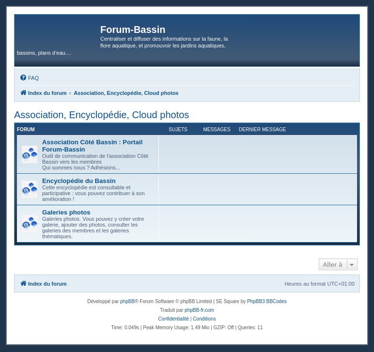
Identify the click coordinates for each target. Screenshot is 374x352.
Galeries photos (66, 212)
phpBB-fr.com (199, 310)
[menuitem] (29, 78)
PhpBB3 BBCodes (267, 301)
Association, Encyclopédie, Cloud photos (101, 114)
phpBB (127, 301)
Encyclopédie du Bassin (79, 180)
